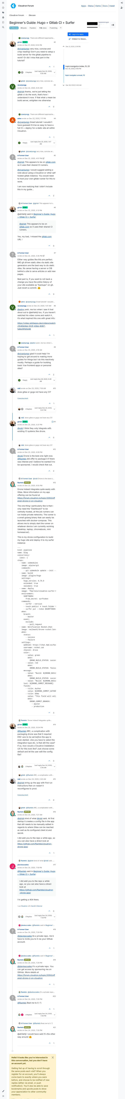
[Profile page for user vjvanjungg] (13, 87)
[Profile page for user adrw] (13, 120)
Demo (98, 6)
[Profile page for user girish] (13, 44)
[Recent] (3, 8)
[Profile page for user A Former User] (13, 157)
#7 (55, 253)
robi (19, 388)
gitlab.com (50, 162)
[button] (3, 1091)
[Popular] (3, 18)
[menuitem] (122, 3)
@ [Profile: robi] (20, 428)
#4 (55, 118)
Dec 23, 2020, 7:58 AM (37, 388)
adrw (19, 118)
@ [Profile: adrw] (20, 309)
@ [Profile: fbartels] (21, 459)
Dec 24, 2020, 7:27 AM (33, 815)
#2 (55, 42)
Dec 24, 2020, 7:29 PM (33, 932)
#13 (54, 483)
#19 (54, 960)
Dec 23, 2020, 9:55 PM (33, 485)
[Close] (53, 1057)
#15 (54, 779)
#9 (55, 347)
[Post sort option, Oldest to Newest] (78, 39)
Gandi (33, 906)
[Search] (3, 27)
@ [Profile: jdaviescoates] (24, 936)
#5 (55, 155)
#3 (55, 85)
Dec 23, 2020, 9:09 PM (33, 452)
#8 (55, 306)
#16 (54, 812)
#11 (55, 422)
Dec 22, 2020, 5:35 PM (33, 256)
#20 (54, 996)
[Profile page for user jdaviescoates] (13, 866)
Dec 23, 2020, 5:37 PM (33, 425)
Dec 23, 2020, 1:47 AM (42, 306)
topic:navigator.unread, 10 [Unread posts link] (75, 75)
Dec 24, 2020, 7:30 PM (33, 999)
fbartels (20, 483)
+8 (112, 25)
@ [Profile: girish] (20, 91)
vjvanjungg (25, 38)
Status (91, 6)
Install (112, 6)
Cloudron (24, 906)
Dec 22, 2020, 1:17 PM (37, 118)
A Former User (23, 155)
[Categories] (3, 3)
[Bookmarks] (3, 22)
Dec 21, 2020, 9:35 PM (33, 45)
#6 (55, 207)
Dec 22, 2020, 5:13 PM (33, 210)
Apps (83, 6)
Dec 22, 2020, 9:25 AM (33, 88)
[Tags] (3, 13)
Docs (105, 6)
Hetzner (39, 906)
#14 (54, 724)
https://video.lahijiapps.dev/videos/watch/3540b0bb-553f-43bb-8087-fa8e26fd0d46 (36, 326)
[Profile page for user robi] (13, 390)
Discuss (14, 28)
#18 (54, 929)
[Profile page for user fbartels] (13, 484)
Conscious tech (22, 398)
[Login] (122, 3)
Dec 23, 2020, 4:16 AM (33, 350)
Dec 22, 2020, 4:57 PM (33, 158)
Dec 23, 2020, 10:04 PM (34, 727)
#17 (54, 865)
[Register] (122, 8)
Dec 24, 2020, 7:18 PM (33, 868)
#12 (54, 449)
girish (19, 42)
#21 (54, 1027)
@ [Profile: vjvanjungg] (23, 49)
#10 (54, 388)
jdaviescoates (23, 865)
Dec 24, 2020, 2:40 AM (37, 779)
